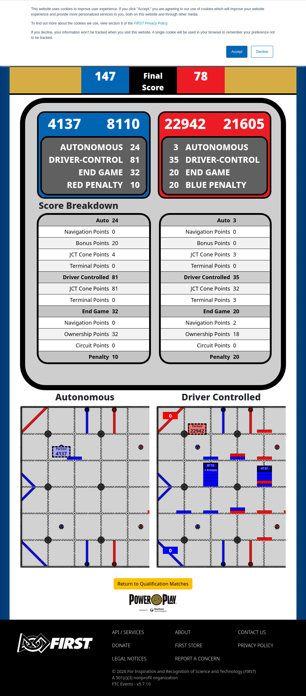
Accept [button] (236, 52)
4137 (64, 123)
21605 (244, 123)
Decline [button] (262, 52)
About (183, 632)
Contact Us (252, 632)
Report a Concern (197, 658)
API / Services (128, 632)
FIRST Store (189, 645)
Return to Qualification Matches (153, 583)
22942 (185, 123)
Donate (121, 645)
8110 (123, 123)
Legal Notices (129, 658)
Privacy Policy (150, 23)
